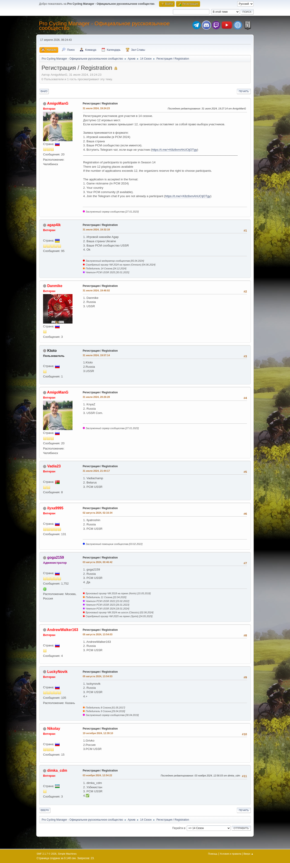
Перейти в (178, 827)
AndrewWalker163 (62, 630)
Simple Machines (67, 853)
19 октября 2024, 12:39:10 (98, 733)
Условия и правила (230, 853)
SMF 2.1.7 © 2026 (47, 853)
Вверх (45, 810)
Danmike (54, 286)
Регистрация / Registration (100, 103)
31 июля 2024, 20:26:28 (96, 397)
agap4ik (54, 225)
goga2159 (55, 557)
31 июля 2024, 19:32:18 (96, 229)
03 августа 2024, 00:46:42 (97, 562)
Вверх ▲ (249, 853)
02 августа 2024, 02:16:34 (97, 512)
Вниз (44, 91)
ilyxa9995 (55, 508)
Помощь (213, 853)
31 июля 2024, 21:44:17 (96, 470)
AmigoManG (57, 103)
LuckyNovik (57, 672)
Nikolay (53, 728)
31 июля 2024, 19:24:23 (96, 108)
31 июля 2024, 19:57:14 (96, 355)
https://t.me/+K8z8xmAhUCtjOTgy (174, 149)
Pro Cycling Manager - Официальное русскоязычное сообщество (104, 25)
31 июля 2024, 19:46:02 (96, 290)
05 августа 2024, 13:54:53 (97, 676)
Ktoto (52, 351)
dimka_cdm (57, 770)
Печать (244, 91)
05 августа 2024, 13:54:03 (97, 634)
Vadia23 (54, 466)
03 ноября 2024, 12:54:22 (97, 775)
